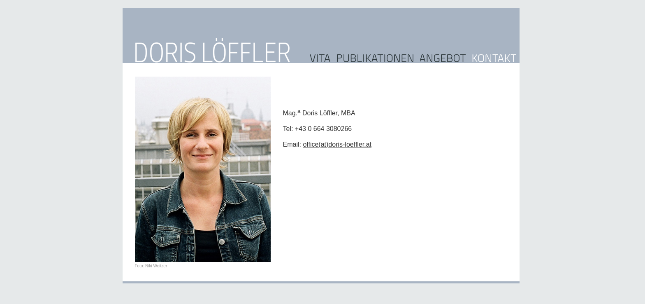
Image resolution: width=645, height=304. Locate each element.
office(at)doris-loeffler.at (337, 144)
